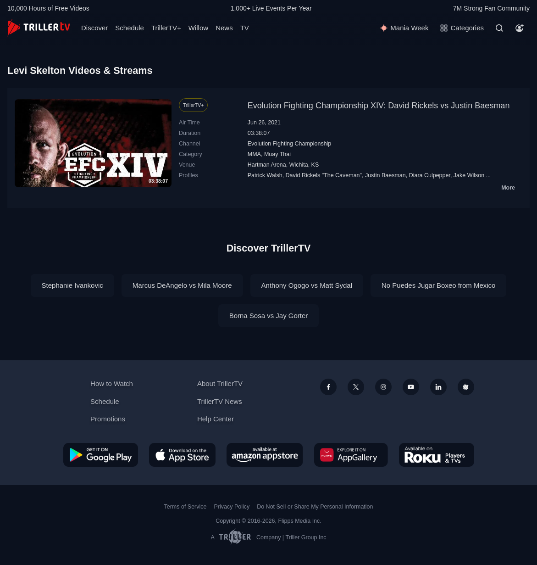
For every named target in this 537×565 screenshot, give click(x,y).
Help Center (215, 419)
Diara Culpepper (429, 175)
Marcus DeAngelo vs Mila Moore (182, 285)
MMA (254, 154)
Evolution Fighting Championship (290, 143)
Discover (94, 28)
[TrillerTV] (38, 28)
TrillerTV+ (166, 28)
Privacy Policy (231, 506)
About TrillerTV (220, 383)
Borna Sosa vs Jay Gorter (268, 315)
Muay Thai (277, 154)
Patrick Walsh (265, 175)
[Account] (519, 28)
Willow (198, 28)
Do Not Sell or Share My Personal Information (315, 506)
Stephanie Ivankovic (72, 285)
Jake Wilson (469, 175)
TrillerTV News (219, 401)
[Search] (499, 28)
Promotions (107, 419)
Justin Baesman (385, 175)
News (224, 28)
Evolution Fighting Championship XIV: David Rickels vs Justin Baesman (379, 105)
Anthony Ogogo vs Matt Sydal (306, 285)
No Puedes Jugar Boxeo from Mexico (438, 285)
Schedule (129, 28)
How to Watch (111, 383)
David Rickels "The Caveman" (324, 175)
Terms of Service (185, 506)
